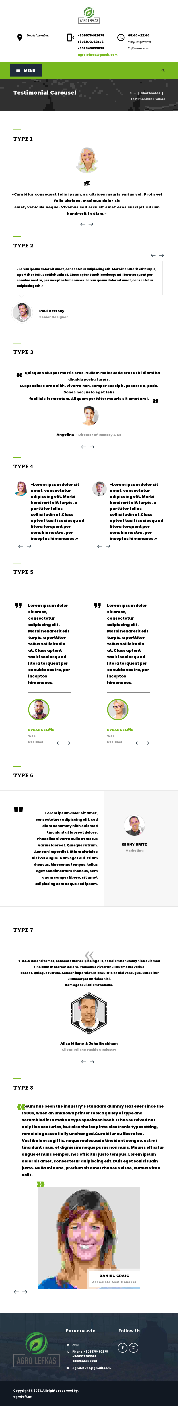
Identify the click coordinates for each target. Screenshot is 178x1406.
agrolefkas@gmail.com (98, 55)
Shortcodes (150, 93)
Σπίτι (133, 93)
